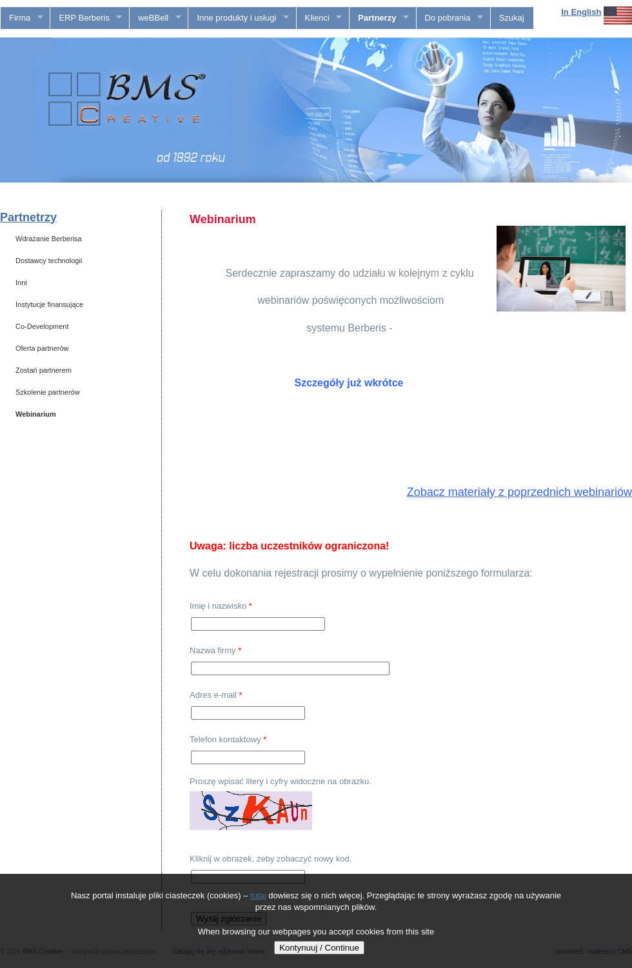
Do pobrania (450, 18)
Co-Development (42, 326)
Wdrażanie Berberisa (48, 238)
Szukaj (511, 18)
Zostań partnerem (43, 370)
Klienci (319, 18)
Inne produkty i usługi (238, 18)
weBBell (155, 18)
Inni (21, 282)
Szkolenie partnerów (47, 392)
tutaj (258, 895)
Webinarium (35, 414)
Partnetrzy (28, 217)
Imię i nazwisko (221, 606)
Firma (22, 18)
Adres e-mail (216, 695)
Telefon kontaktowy (228, 739)
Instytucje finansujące (49, 304)
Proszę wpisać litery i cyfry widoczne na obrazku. (280, 781)
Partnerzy (379, 18)
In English (581, 12)
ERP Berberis (86, 18)
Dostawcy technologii (48, 260)
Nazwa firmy (215, 650)
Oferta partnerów (42, 348)
